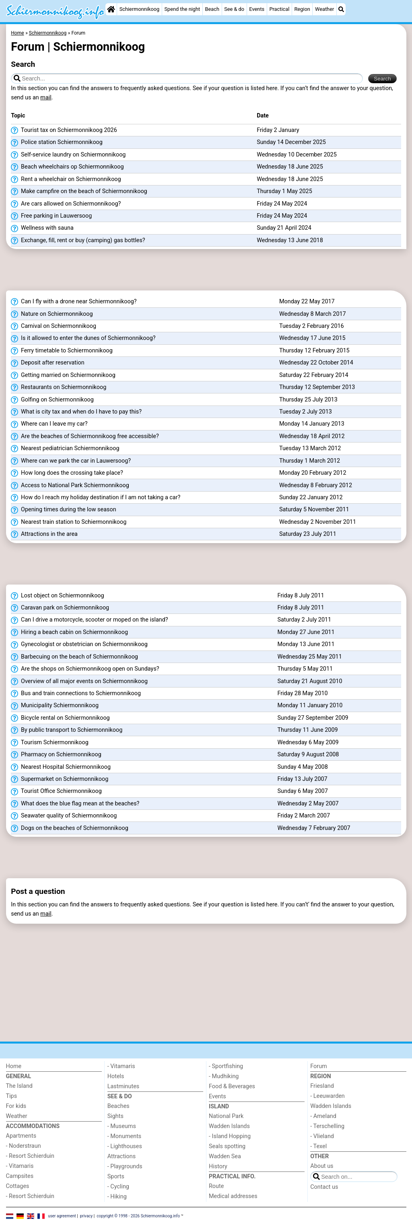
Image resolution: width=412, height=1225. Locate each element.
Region (302, 9)
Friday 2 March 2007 (303, 815)
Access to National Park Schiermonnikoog (70, 485)
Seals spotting (227, 1146)
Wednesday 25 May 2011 (309, 656)
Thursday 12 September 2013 (317, 387)
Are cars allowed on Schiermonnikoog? (66, 204)
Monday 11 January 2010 (309, 705)
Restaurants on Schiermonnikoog (58, 387)
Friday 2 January (278, 130)
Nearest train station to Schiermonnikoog (68, 522)
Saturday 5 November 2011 (314, 509)
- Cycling (118, 1186)
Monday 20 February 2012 (312, 472)
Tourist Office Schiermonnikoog (56, 791)
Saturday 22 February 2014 (313, 375)
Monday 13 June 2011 (305, 644)
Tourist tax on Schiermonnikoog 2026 (64, 130)
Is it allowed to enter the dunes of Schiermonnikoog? (83, 338)
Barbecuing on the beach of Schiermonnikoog (74, 657)
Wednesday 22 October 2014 (316, 362)
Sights (115, 1116)
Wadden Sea (225, 1156)
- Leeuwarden (327, 1096)
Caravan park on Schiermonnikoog (60, 607)
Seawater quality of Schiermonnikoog (64, 815)
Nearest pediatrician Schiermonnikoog (65, 448)
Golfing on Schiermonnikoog (52, 400)
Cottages (17, 1186)
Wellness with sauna (42, 228)
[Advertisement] (206, 272)
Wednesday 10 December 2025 (297, 154)
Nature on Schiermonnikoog (52, 314)
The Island (19, 1086)
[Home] (111, 9)
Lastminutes (123, 1086)
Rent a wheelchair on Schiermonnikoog (66, 179)
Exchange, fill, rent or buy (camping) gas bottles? (78, 240)
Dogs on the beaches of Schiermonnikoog (69, 828)
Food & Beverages (232, 1086)
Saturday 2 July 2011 (304, 619)
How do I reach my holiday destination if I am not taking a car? (95, 497)
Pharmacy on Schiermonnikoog (56, 754)
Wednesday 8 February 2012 (315, 485)
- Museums (121, 1126)
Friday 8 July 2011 (300, 595)
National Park (226, 1116)
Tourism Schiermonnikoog (50, 742)
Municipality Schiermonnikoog (55, 705)
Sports (115, 1176)
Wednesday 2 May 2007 (307, 803)
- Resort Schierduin (30, 1156)
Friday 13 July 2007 (302, 779)
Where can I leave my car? (49, 424)
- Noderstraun (23, 1146)
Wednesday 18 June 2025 (290, 166)
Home (14, 1066)
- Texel (318, 1146)
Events (256, 9)
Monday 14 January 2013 (311, 423)
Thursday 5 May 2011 (305, 668)
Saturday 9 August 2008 (308, 754)
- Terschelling (327, 1126)
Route (216, 1186)
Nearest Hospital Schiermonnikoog (61, 767)
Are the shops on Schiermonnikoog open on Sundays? (85, 669)
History (218, 1166)
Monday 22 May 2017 (307, 301)
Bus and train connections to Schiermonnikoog (76, 693)
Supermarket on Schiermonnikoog (59, 779)
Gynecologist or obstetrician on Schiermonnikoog (79, 644)
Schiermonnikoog (139, 9)
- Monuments (124, 1136)
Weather (324, 9)
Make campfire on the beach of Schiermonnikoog (79, 191)
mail (45, 97)
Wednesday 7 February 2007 (313, 828)
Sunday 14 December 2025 (291, 142)
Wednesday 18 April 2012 (312, 436)
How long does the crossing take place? (67, 473)
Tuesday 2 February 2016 (311, 326)
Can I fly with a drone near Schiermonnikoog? (73, 301)
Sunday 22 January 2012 (311, 497)
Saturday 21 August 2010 (309, 681)
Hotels (115, 1076)
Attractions (121, 1156)
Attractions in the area (44, 534)
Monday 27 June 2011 (305, 632)
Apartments (21, 1135)
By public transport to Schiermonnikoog (66, 730)
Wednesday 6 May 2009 (307, 742)
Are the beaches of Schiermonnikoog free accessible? (85, 436)
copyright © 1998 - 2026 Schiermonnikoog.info (138, 1215)
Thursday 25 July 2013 (308, 399)
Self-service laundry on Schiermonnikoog (68, 155)
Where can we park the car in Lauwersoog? (71, 461)
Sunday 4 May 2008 (302, 767)
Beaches (118, 1106)
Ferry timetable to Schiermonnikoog (62, 350)
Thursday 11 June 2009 (307, 730)
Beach (212, 9)
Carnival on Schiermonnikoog (53, 326)
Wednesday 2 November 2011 (317, 522)
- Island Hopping (230, 1136)
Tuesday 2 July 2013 (305, 411)
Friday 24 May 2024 (282, 203)
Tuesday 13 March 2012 (310, 448)
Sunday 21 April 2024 (284, 227)
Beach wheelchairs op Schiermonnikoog (67, 167)
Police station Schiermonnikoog (57, 142)
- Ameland (323, 1116)
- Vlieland (322, 1136)
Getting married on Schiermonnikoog (63, 375)
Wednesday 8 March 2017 (312, 314)
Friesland (322, 1086)
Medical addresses (233, 1196)
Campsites (20, 1176)
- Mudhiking (224, 1076)
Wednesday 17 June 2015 (312, 338)
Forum (318, 1066)
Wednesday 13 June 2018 (290, 240)
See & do (234, 9)
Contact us (324, 1187)
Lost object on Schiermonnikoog (57, 595)
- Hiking (117, 1196)
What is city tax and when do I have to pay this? (76, 412)
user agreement (62, 1215)
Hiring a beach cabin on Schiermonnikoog (69, 632)
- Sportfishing (226, 1066)
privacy (86, 1215)
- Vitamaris (20, 1166)
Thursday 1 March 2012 (309, 460)
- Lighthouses (124, 1146)
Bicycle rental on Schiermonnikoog (60, 718)
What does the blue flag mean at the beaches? (75, 803)
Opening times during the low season (63, 509)
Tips (11, 1096)
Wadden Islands (229, 1126)
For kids (16, 1106)
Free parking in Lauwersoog (51, 216)
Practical (279, 9)
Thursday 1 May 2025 (284, 191)
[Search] (341, 9)
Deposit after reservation (47, 362)
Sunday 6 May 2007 (302, 791)
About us (321, 1166)
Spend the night (182, 9)
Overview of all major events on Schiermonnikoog (79, 681)
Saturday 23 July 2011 (307, 534)
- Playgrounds (124, 1166)
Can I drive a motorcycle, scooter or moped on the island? (89, 620)
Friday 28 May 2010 (302, 693)
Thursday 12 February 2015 (314, 350)
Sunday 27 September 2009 (312, 717)
